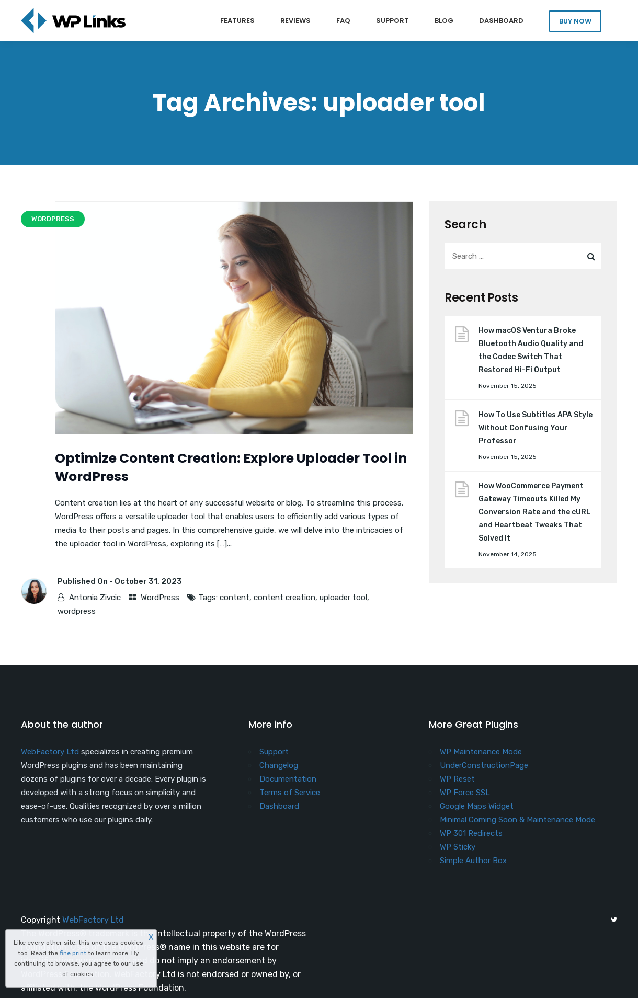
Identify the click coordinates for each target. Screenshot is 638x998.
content (234, 597)
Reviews (295, 21)
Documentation (287, 779)
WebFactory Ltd (50, 751)
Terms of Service (289, 792)
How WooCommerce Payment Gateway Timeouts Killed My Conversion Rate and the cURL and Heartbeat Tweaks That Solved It (535, 512)
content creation (284, 597)
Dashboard (501, 21)
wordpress (77, 611)
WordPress (160, 597)
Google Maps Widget (477, 806)
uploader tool (343, 597)
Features (237, 21)
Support (392, 21)
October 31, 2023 (148, 581)
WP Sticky (457, 847)
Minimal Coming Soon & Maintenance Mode (517, 819)
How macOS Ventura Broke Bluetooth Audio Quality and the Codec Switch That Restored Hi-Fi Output (531, 350)
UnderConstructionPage (484, 765)
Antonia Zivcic (95, 597)
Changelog (278, 765)
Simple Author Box (473, 860)
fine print (73, 953)
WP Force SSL (465, 792)
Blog (444, 21)
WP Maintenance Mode (481, 751)
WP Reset (457, 779)
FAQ (343, 21)
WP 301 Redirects (471, 833)
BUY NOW (575, 21)
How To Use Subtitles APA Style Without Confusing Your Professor (536, 427)
